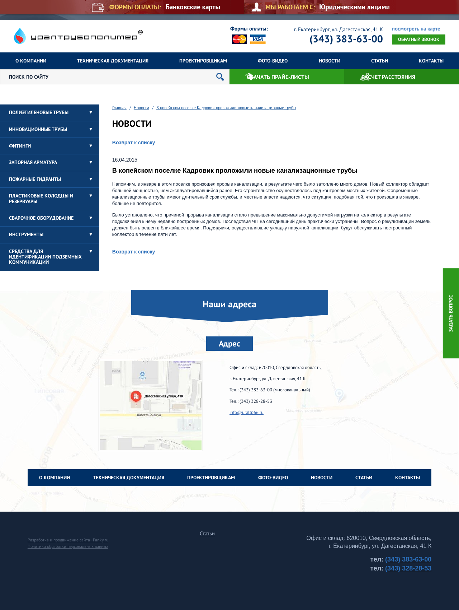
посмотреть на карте (416, 29)
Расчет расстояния (388, 76)
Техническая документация (112, 60)
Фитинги (20, 146)
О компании (30, 60)
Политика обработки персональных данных (68, 546)
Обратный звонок (418, 39)
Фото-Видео (273, 60)
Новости (329, 60)
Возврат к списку (133, 142)
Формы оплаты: (249, 28)
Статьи (379, 60)
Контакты (431, 60)
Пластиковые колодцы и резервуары (41, 198)
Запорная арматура (33, 162)
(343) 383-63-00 (346, 38)
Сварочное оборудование (41, 218)
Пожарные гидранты (35, 179)
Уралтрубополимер (78, 36)
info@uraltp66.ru (247, 412)
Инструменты (26, 234)
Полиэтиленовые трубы (38, 112)
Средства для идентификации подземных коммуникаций (45, 257)
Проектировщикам (203, 60)
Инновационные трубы (38, 129)
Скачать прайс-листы (278, 76)
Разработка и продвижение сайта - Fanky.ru (68, 540)
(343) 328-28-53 (408, 568)
